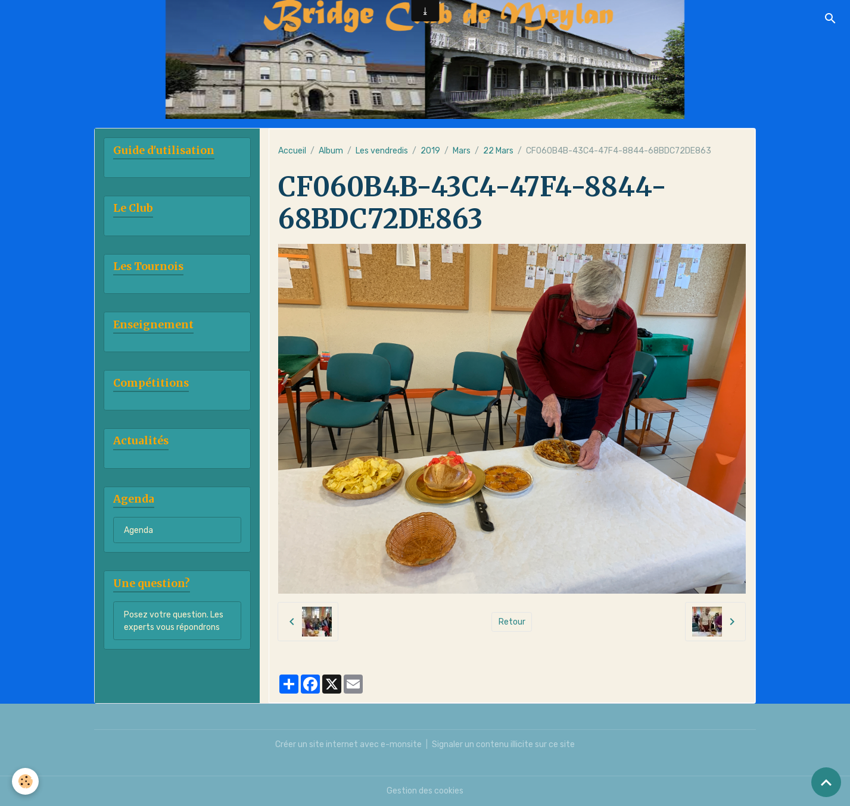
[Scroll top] (826, 782)
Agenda (138, 530)
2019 (430, 151)
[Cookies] (25, 781)
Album (331, 151)
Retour (512, 622)
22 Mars (498, 151)
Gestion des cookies (425, 791)
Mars (462, 151)
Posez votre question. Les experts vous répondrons (173, 621)
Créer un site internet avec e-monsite (348, 744)
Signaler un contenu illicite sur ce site (503, 744)
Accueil (292, 151)
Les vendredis (382, 151)
